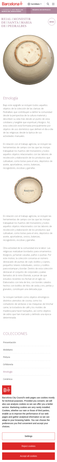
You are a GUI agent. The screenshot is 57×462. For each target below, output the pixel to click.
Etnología (7, 371)
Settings (28, 436)
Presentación (9, 342)
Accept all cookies (28, 456)
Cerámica (7, 379)
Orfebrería (8, 364)
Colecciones (15, 333)
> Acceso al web (12, 10)
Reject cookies (28, 446)
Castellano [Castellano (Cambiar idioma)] (34, 5)
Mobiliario (8, 349)
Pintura (6, 357)
